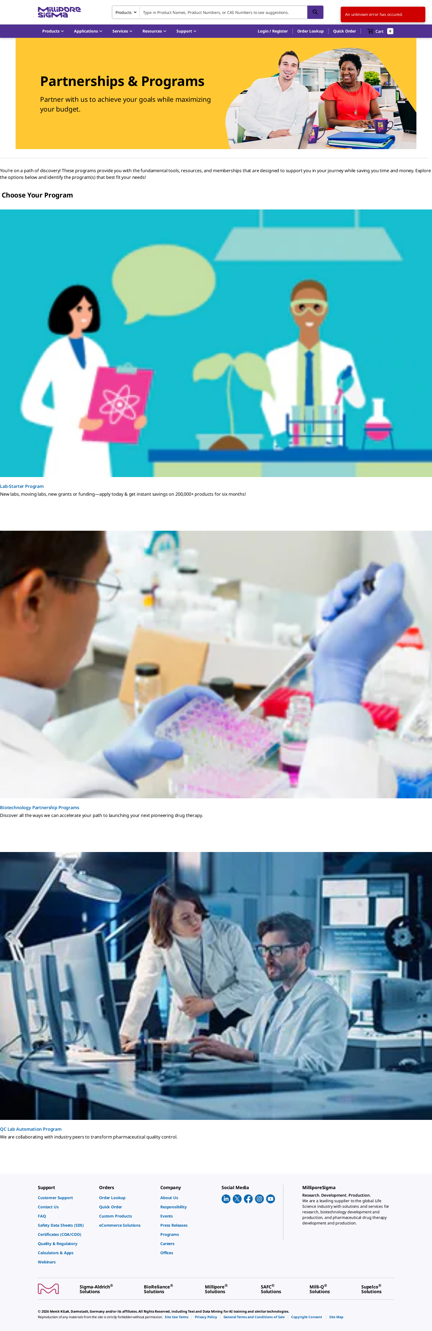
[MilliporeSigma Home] (59, 12)
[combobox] (217, 12)
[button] (273, 31)
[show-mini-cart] (380, 31)
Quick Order (344, 31)
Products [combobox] (124, 12)
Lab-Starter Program (22, 486)
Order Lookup (310, 31)
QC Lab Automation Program (31, 1129)
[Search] (315, 12)
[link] (66, 1197)
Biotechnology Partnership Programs (39, 807)
